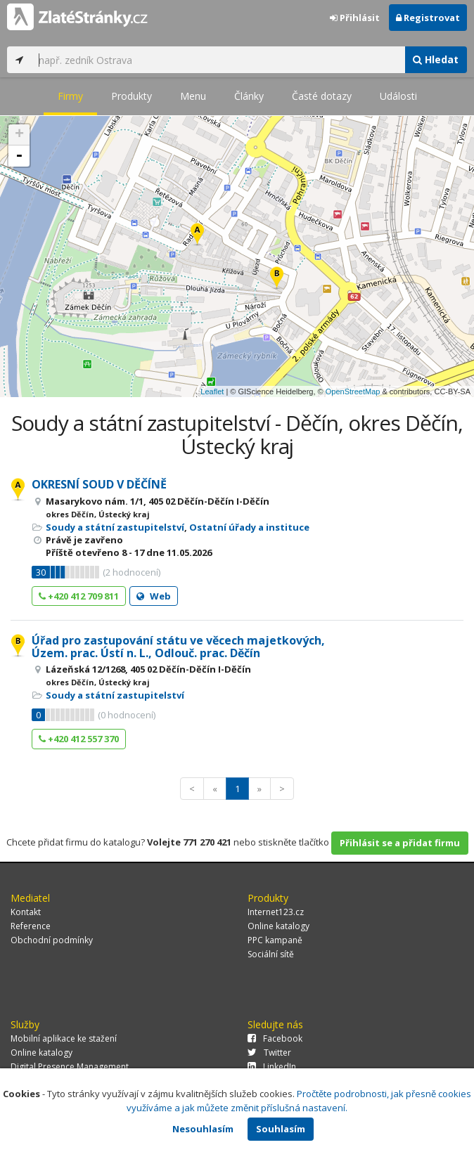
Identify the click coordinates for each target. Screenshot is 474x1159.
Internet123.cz (276, 912)
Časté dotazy (322, 96)
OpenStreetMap (353, 391)
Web (153, 596)
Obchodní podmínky (52, 940)
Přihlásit (355, 17)
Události (398, 96)
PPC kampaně (275, 940)
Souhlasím (280, 1128)
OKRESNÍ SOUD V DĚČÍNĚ (99, 484)
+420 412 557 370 (79, 738)
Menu (193, 96)
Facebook (275, 1038)
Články (249, 96)
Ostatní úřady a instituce (249, 527)
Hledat (436, 59)
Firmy (70, 96)
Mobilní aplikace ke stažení (64, 1038)
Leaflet (212, 391)
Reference (31, 926)
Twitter (269, 1052)
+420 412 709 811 (79, 596)
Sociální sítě (271, 954)
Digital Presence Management (70, 1067)
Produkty (131, 96)
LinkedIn (272, 1067)
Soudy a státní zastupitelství (115, 527)
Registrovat (428, 17)
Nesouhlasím (202, 1128)
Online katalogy (278, 926)
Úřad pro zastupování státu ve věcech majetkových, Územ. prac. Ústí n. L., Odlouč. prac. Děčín (178, 647)
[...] (218, 59)
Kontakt (26, 912)
